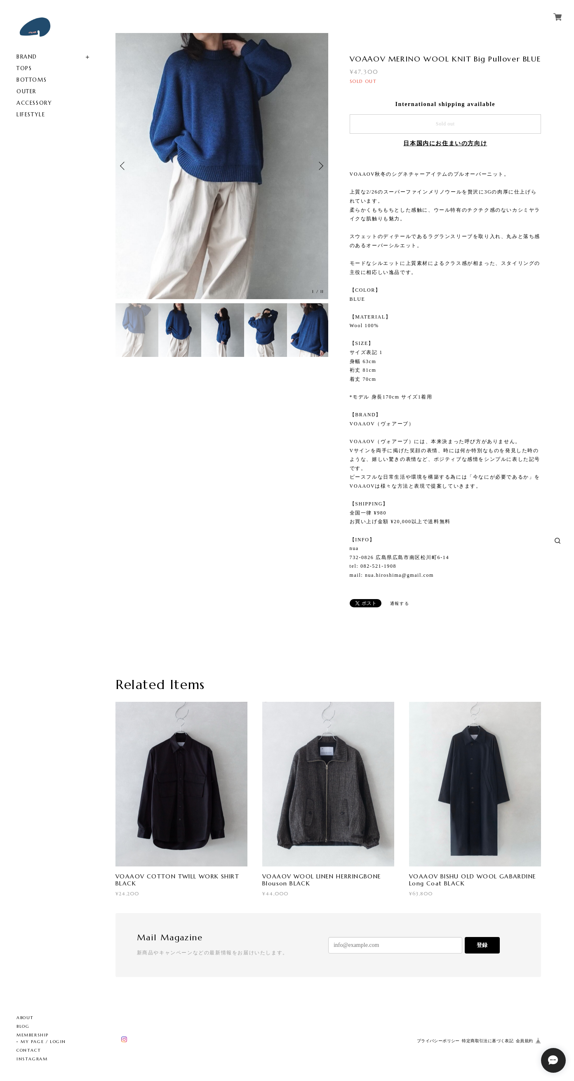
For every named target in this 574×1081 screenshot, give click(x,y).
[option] (221, 166)
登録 (482, 945)
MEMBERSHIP (32, 1035)
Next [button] (320, 166)
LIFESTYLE (30, 114)
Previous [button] (123, 166)
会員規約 (524, 1041)
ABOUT (25, 1017)
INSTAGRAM (31, 1059)
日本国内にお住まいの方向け (445, 143)
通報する (399, 603)
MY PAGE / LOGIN (43, 1041)
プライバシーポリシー (438, 1041)
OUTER (26, 91)
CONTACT (28, 1050)
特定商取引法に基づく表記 (487, 1041)
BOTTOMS (31, 80)
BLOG (22, 1026)
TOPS (24, 68)
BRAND (26, 56)
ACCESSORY (34, 103)
